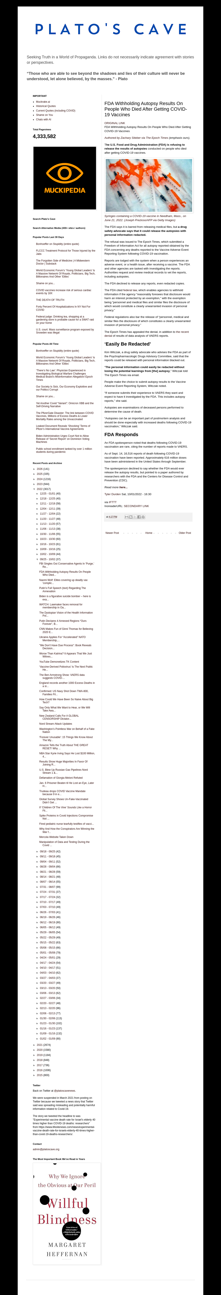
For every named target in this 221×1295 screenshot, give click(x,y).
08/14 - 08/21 (48, 876)
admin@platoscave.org (46, 1149)
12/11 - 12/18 (48, 503)
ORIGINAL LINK (114, 123)
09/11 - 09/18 (48, 856)
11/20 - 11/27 (48, 518)
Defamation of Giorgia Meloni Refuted (61, 777)
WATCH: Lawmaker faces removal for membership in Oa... (60, 606)
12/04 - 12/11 (48, 508)
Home (148, 532)
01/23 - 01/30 (48, 1023)
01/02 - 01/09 (48, 1038)
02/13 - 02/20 (48, 1008)
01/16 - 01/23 (48, 1028)
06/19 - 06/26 (48, 917)
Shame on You (44, 114)
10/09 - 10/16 (48, 549)
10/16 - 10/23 (48, 544)
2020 (40, 1049)
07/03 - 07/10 (48, 907)
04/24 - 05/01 (48, 957)
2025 (40, 473)
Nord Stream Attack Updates (55, 723)
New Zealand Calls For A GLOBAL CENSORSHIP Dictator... (59, 717)
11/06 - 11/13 (48, 528)
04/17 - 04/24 (48, 962)
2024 (40, 479)
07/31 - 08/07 (48, 886)
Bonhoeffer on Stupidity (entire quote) (57, 244)
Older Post (185, 532)
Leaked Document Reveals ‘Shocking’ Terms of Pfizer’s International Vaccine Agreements (63, 427)
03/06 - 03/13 (48, 993)
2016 (40, 1070)
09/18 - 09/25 (48, 851)
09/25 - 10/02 (48, 559)
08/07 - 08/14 (48, 881)
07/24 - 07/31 (48, 891)
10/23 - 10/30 (48, 539)
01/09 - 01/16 (48, 1033)
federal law (130, 290)
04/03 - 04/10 (48, 972)
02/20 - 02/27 (48, 1003)
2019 (40, 1055)
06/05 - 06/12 (48, 927)
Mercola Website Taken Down (56, 837)
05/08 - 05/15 (48, 947)
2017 (40, 1065)
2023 (40, 484)
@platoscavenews (64, 1090)
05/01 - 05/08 (48, 952)
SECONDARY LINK (136, 506)
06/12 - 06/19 (48, 922)
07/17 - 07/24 (48, 897)
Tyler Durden (112, 494)
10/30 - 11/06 (48, 534)
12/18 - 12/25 (48, 498)
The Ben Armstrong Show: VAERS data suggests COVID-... (62, 676)
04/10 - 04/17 (48, 967)
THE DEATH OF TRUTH (50, 299)
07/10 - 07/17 (48, 902)
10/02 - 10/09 (48, 554)
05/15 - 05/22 (48, 942)
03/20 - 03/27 (48, 982)
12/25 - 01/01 (48, 493)
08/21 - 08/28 (48, 871)
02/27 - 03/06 (48, 998)
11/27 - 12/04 (48, 513)
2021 (40, 1044)
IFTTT (113, 502)
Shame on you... (45, 283)
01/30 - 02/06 (48, 1018)
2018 (40, 1060)
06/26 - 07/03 (48, 912)
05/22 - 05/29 (48, 937)
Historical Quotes (46, 106)
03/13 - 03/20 (48, 988)
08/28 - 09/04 (48, 866)
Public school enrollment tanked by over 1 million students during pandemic (64, 450)
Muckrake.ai (43, 101)
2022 (40, 489)
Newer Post (112, 532)
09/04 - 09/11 (48, 861)
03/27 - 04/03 (48, 977)
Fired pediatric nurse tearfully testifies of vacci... (66, 823)
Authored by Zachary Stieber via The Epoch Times (136, 137)
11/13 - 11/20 (48, 523)
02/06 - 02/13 (48, 1013)
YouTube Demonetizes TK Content (59, 661)
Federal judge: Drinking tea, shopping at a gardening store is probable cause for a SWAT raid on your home (65, 319)
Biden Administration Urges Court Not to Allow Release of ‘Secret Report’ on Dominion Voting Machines (62, 439)
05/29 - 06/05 (48, 932)
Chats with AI (43, 119)
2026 (40, 468)
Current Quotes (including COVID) (55, 110)
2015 (40, 1075)
